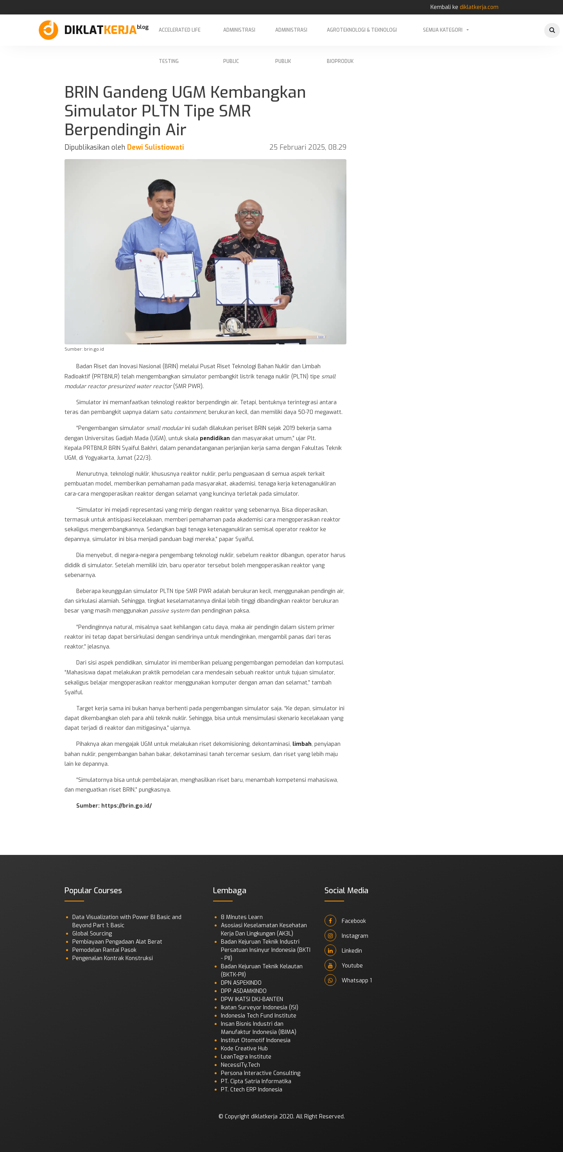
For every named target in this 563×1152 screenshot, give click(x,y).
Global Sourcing (92, 933)
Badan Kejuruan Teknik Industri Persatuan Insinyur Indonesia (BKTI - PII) (265, 950)
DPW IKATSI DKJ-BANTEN (252, 999)
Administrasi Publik (291, 36)
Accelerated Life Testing (180, 36)
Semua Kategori (443, 30)
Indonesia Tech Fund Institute (258, 1015)
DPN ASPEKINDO (241, 983)
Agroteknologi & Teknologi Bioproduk (362, 36)
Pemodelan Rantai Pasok (104, 950)
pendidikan (215, 438)
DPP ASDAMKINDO (244, 991)
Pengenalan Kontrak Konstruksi (112, 958)
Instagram (346, 935)
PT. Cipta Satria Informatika (256, 1081)
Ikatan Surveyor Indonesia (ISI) (259, 1007)
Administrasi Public (239, 36)
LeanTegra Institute (246, 1057)
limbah (302, 744)
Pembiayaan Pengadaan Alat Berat (117, 942)
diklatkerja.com (479, 7)
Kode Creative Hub (244, 1048)
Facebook (345, 920)
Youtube (344, 965)
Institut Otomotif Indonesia (255, 1040)
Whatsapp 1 (348, 980)
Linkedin (343, 950)
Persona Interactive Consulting (260, 1073)
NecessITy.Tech (240, 1065)
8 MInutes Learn (242, 917)
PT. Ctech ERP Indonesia (251, 1089)
